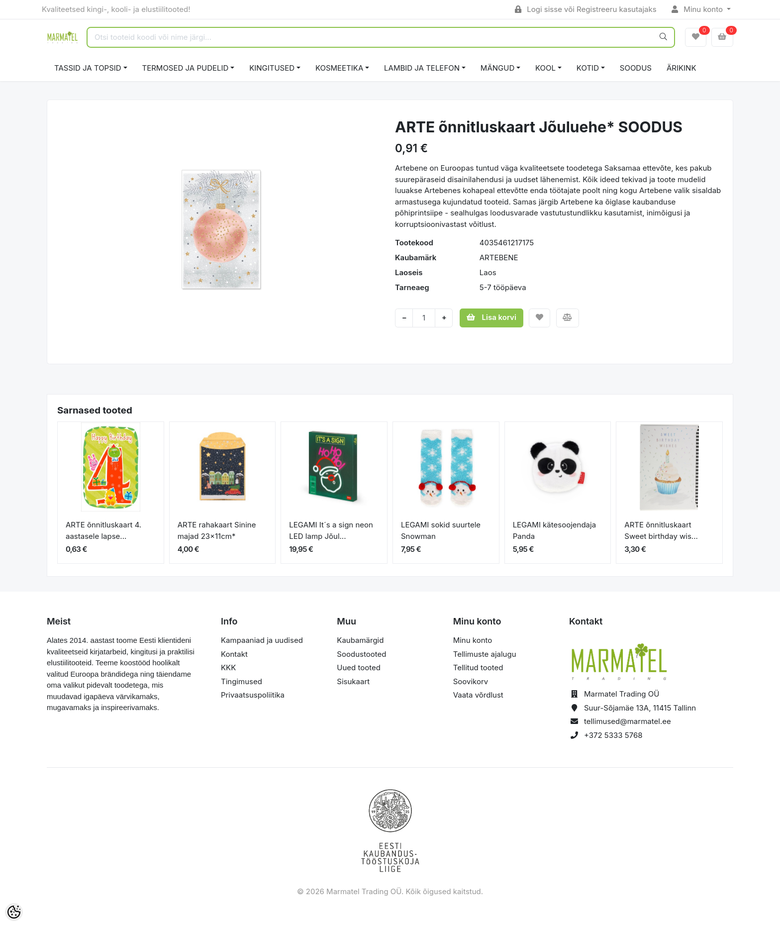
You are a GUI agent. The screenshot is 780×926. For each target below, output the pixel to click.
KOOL (545, 68)
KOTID (588, 68)
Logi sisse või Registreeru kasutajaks (586, 9)
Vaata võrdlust (478, 695)
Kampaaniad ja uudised (262, 640)
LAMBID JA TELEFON (422, 68)
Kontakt (234, 654)
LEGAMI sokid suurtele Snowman (441, 530)
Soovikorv (470, 681)
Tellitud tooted (478, 667)
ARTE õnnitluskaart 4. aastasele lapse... (103, 530)
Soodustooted (361, 654)
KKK (228, 667)
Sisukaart (353, 681)
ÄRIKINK (681, 68)
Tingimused (241, 681)
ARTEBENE (499, 257)
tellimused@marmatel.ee (627, 721)
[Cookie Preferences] (14, 912)
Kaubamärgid (360, 640)
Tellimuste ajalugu (484, 654)
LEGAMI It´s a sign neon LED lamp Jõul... (331, 530)
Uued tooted (359, 667)
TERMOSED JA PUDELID (185, 68)
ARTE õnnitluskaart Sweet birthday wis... (661, 530)
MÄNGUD (497, 68)
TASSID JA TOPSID (87, 68)
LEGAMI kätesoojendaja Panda (554, 530)
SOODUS (636, 68)
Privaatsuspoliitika (253, 695)
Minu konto (698, 9)
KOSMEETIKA (339, 68)
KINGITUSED (271, 68)
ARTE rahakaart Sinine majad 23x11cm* (217, 530)
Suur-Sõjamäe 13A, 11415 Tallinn (640, 708)
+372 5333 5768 (613, 735)
